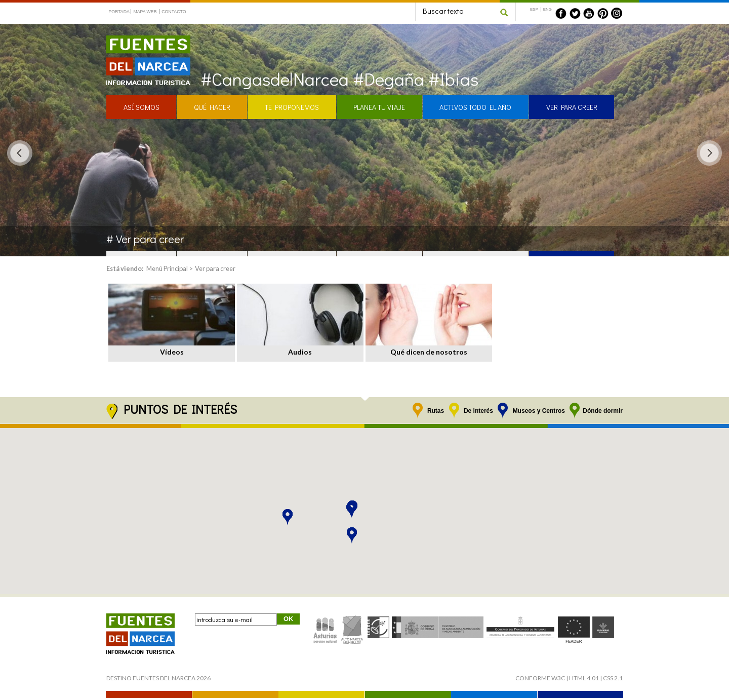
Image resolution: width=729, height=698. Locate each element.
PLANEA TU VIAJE (379, 107)
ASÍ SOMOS (141, 107)
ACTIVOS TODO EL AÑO (475, 107)
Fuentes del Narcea (141, 39)
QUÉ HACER (212, 107)
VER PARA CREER (571, 107)
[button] (351, 510)
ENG (547, 9)
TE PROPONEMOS (292, 107)
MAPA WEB (144, 11)
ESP (534, 9)
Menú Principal (167, 268)
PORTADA (119, 11)
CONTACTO (173, 11)
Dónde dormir (603, 410)
